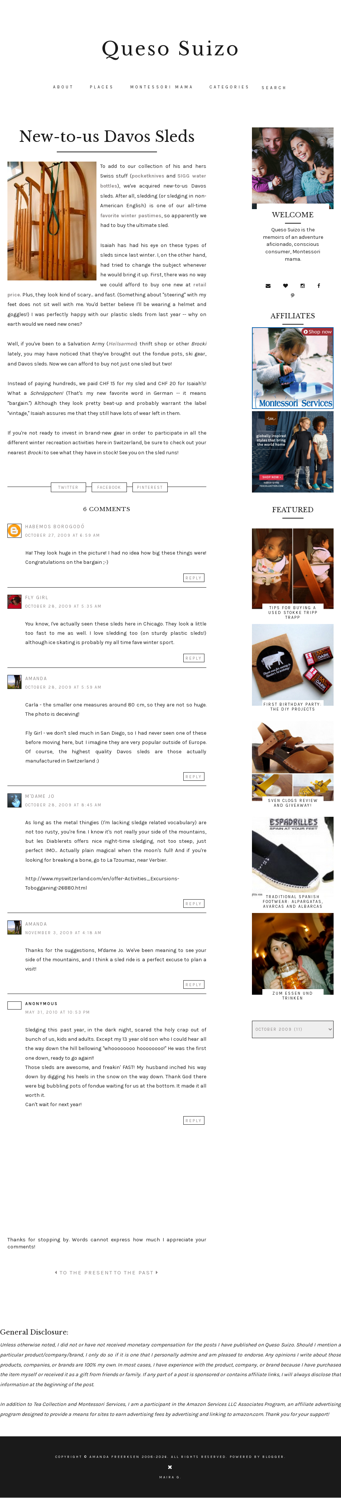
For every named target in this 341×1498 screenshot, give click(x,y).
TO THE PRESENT (84, 1272)
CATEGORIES (230, 87)
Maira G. (170, 1477)
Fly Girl (37, 597)
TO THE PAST (136, 1272)
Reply (194, 578)
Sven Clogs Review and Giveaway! (293, 803)
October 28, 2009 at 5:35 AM (63, 606)
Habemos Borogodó (55, 526)
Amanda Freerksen (114, 1457)
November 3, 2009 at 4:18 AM (63, 932)
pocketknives (148, 176)
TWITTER (68, 487)
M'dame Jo (40, 796)
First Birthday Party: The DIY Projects (292, 707)
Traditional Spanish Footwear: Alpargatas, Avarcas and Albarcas (293, 901)
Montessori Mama (162, 87)
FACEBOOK (109, 487)
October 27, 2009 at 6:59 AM (62, 535)
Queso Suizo (170, 49)
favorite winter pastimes (130, 215)
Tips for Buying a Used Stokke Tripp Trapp (293, 612)
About (63, 87)
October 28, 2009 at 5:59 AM (63, 687)
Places (102, 87)
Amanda (36, 678)
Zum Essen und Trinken (292, 996)
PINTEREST (150, 487)
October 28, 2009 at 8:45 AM (63, 805)
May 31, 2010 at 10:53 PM (57, 1012)
